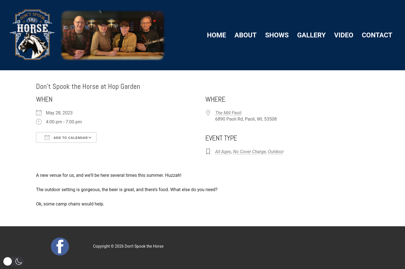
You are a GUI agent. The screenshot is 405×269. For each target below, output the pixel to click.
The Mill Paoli (228, 113)
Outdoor (276, 151)
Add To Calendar (66, 137)
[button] (13, 261)
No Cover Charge (249, 151)
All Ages (223, 151)
